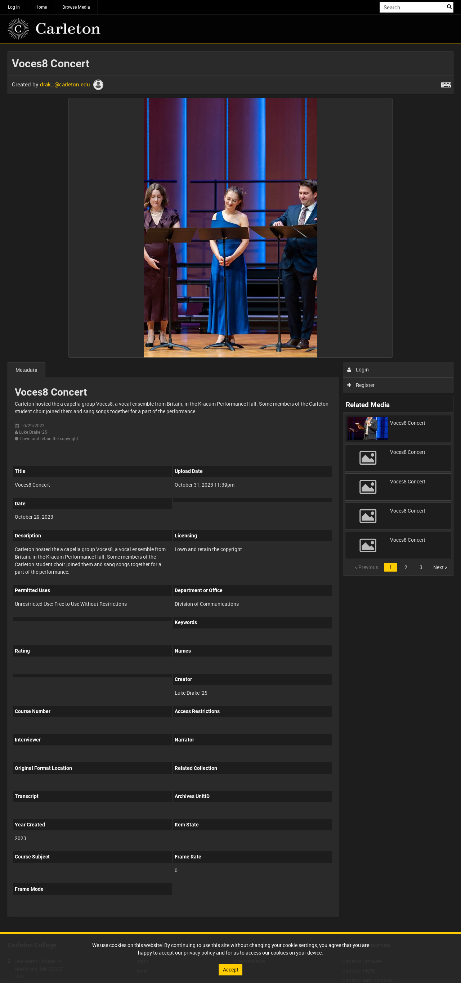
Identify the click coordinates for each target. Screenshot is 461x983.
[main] (230, 488)
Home (41, 7)
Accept (230, 969)
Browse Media (76, 7)
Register (361, 385)
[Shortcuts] (446, 83)
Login (358, 369)
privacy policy (199, 952)
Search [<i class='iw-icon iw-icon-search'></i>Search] (449, 6)
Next (440, 567)
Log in (14, 7)
